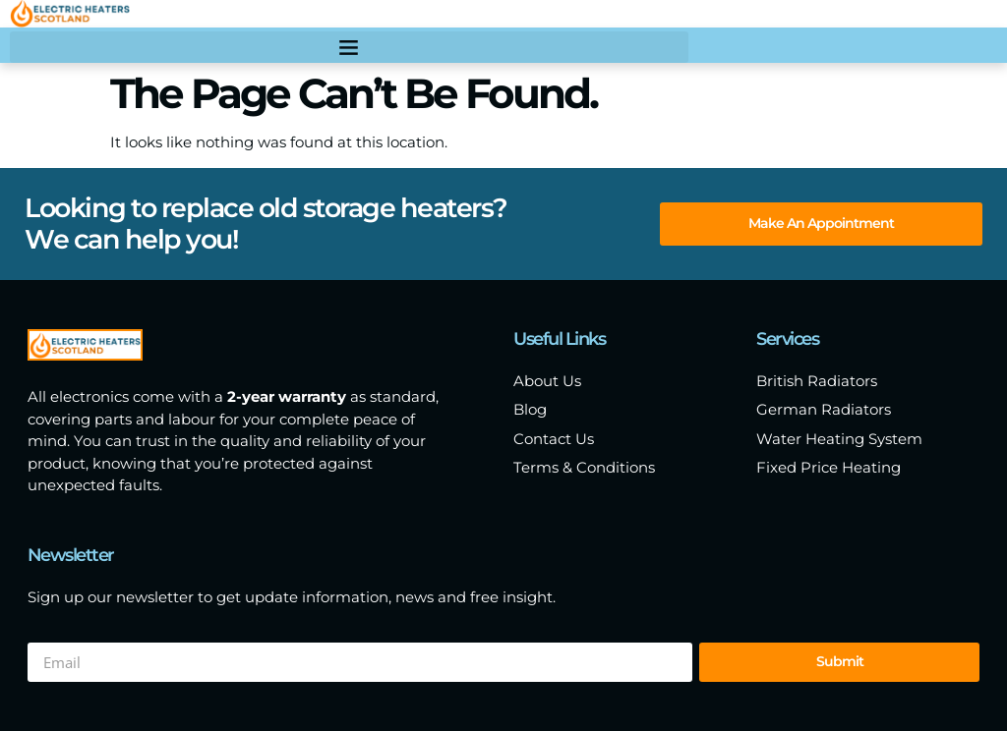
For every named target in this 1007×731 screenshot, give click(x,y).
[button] (349, 47)
